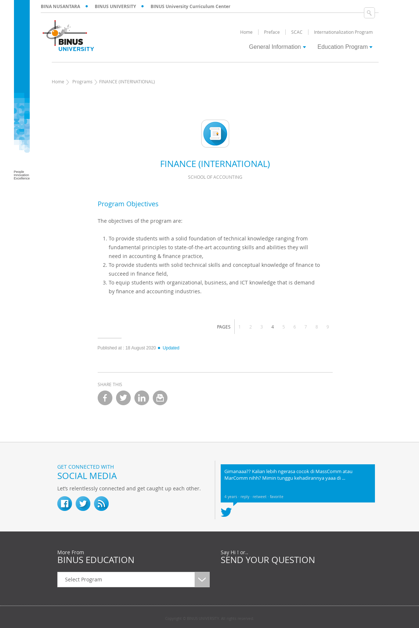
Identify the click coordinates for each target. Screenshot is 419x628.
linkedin (141, 398)
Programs (82, 81)
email (160, 398)
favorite (276, 496)
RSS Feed (101, 503)
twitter (123, 398)
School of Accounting (215, 177)
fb (64, 503)
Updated (168, 348)
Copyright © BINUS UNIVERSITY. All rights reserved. (209, 619)
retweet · (261, 496)
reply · (247, 496)
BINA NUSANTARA (60, 6)
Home (58, 81)
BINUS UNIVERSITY (115, 6)
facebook (105, 398)
